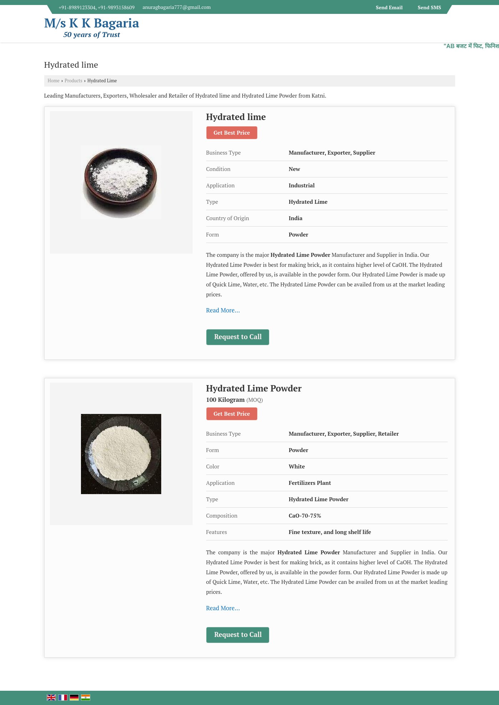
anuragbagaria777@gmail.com (177, 7)
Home (54, 81)
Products (73, 81)
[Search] (450, 30)
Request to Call (238, 336)
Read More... (223, 310)
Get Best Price (232, 132)
